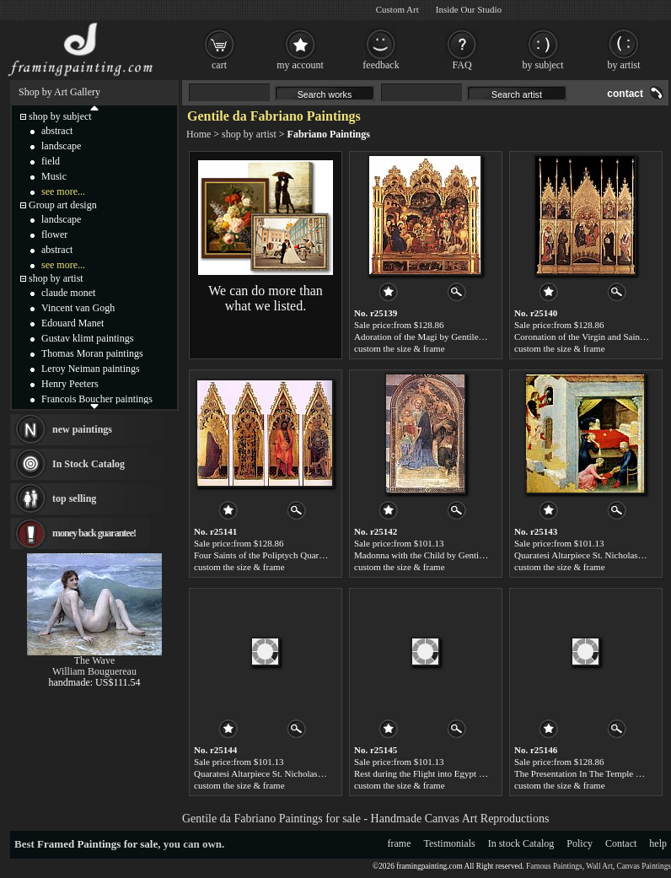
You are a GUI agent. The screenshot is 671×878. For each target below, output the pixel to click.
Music (54, 176)
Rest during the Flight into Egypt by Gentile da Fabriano (459, 773)
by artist (624, 65)
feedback (380, 65)
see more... (63, 191)
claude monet (68, 293)
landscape (61, 146)
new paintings (82, 429)
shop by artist (249, 134)
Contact (620, 843)
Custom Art (397, 9)
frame (399, 843)
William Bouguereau (94, 671)
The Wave (94, 660)
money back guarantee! (94, 533)
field (50, 161)
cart (219, 65)
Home (198, 134)
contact (625, 94)
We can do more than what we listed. (265, 298)
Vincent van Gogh (78, 308)
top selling (74, 498)
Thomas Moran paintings (92, 353)
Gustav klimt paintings (87, 338)
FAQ (461, 65)
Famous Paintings (554, 866)
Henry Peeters (70, 384)
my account (300, 65)
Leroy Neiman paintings (90, 368)
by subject (543, 65)
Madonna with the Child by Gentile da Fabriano (443, 555)
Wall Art (599, 866)
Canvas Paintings (643, 866)
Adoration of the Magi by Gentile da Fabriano (439, 336)
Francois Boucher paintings (97, 399)
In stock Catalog (521, 843)
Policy (579, 843)
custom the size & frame (399, 348)
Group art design (63, 205)
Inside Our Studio (469, 9)
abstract (56, 131)
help (658, 843)
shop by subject (60, 116)
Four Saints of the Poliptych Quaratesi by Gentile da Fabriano (308, 555)
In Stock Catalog (88, 464)
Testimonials (449, 843)
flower (54, 234)
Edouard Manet (72, 323)
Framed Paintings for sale (97, 844)
